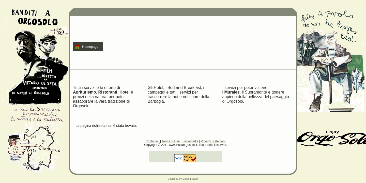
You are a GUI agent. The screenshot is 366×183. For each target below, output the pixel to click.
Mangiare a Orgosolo (95, 79)
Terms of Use (171, 141)
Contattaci (152, 141)
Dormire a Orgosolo (169, 79)
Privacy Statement (213, 141)
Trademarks (190, 141)
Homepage (90, 47)
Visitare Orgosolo (241, 79)
